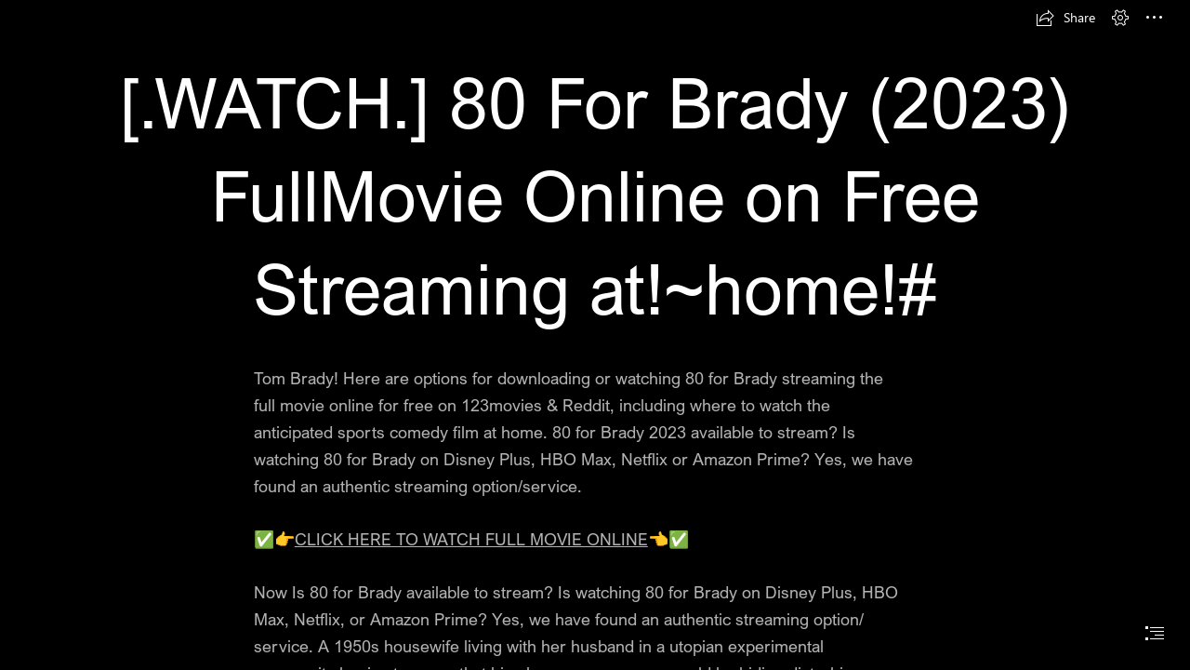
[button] (1065, 17)
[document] (595, 335)
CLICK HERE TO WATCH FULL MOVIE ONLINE (471, 539)
